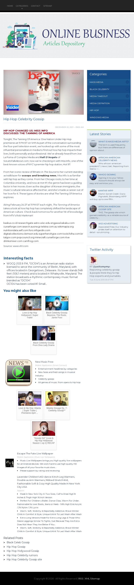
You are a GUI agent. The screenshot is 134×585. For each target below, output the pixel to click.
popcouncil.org (25, 237)
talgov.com (9, 237)
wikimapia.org (66, 226)
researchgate (25, 223)
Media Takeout (99, 96)
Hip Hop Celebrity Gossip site (24, 559)
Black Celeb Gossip (18, 542)
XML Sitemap (92, 578)
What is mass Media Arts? (113, 141)
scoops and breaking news (39, 175)
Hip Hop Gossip (16, 546)
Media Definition (100, 103)
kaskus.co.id (10, 223)
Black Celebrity (99, 89)
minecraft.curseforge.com (50, 237)
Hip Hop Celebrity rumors (22, 555)
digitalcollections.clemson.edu (20, 233)
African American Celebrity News (109, 159)
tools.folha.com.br (73, 233)
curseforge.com (12, 226)
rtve (67, 237)
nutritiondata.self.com (15, 230)
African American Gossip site (109, 208)
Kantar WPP (105, 190)
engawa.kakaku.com (63, 223)
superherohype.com (50, 233)
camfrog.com (31, 241)
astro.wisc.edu (42, 223)
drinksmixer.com (13, 241)
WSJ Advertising (108, 223)
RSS (81, 578)
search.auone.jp (31, 226)
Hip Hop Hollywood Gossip (23, 551)
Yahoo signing (107, 174)
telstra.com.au (49, 226)
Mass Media (96, 82)
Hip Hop (94, 110)
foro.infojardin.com (39, 230)
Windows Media (99, 117)
